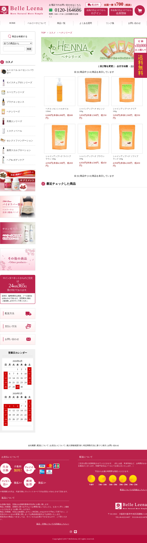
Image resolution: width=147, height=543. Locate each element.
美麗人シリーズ (14, 121)
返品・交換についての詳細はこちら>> (52, 524)
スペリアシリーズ (15, 92)
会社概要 (32, 445)
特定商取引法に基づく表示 (94, 445)
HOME (12, 23)
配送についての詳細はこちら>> (133, 490)
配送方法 (9, 313)
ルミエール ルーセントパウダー (20, 71)
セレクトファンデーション (20, 140)
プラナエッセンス (15, 102)
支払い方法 (11, 326)
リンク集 (110, 23)
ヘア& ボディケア (15, 160)
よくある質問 (85, 23)
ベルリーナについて (36, 23)
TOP (43, 32)
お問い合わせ (134, 23)
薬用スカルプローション (19, 150)
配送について (43, 445)
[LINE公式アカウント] (75, 531)
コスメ (52, 32)
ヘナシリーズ (65, 32)
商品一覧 (61, 23)
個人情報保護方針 (74, 445)
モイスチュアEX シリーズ (19, 82)
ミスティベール (14, 131)
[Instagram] (71, 531)
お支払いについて (57, 445)
